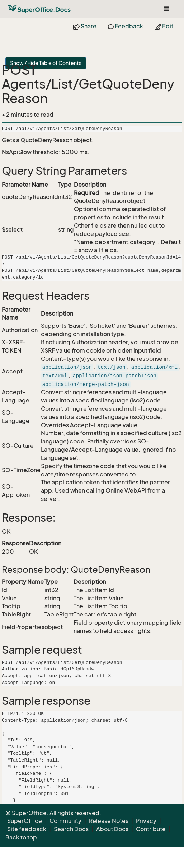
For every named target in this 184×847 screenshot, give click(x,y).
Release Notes (108, 820)
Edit (164, 26)
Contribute (151, 829)
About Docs (112, 829)
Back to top (21, 837)
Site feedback (26, 829)
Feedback (125, 26)
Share (84, 26)
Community (65, 820)
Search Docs (71, 829)
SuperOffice (24, 820)
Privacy (146, 820)
